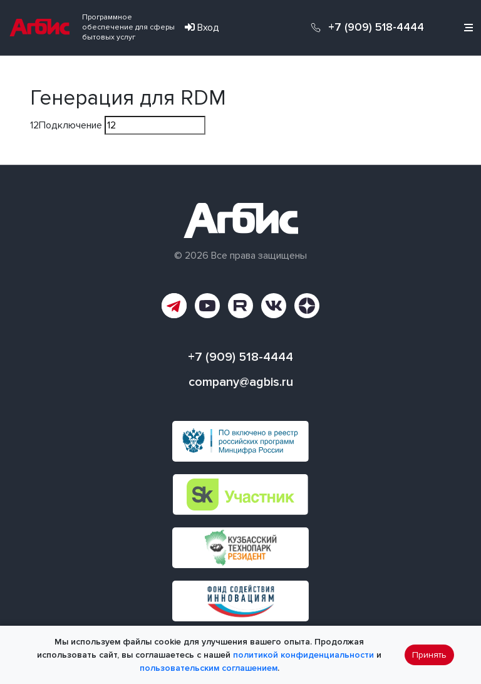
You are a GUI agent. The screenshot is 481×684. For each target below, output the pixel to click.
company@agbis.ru (241, 382)
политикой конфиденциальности (303, 655)
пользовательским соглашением (208, 668)
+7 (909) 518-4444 (376, 27)
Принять (429, 655)
